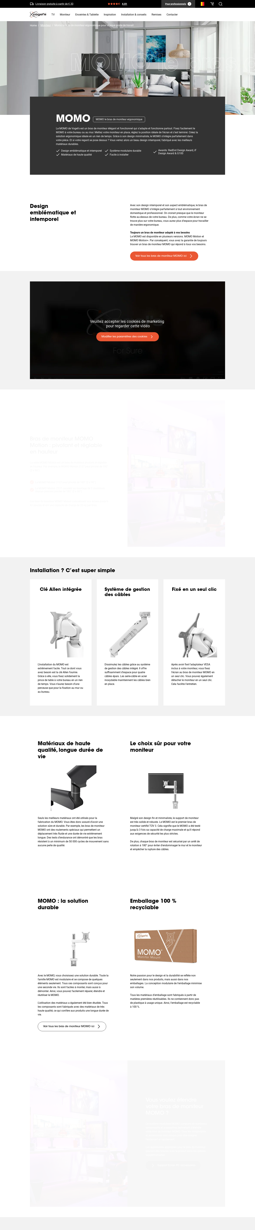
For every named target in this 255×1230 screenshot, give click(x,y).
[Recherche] (202, 4)
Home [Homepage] (33, 25)
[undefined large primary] (164, 256)
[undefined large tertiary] (72, 1026)
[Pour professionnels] (178, 4)
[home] (38, 14)
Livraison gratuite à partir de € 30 (54, 3)
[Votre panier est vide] (212, 4)
